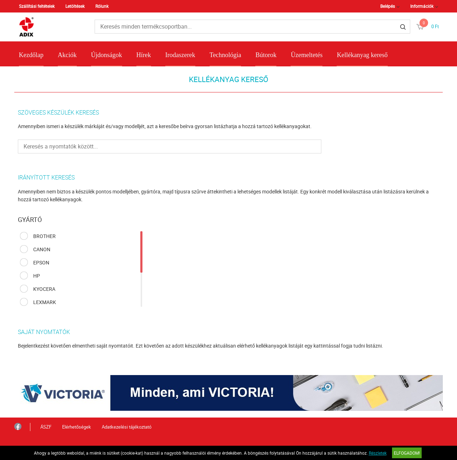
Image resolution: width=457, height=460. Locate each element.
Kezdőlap (31, 55)
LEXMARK (44, 302)
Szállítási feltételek (37, 6)
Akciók (67, 55)
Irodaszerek (180, 55)
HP (36, 275)
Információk (421, 6)
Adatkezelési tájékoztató (126, 427)
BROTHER (44, 236)
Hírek (143, 55)
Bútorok (265, 55)
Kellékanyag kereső (362, 55)
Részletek (378, 453)
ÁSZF (45, 427)
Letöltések (75, 6)
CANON (41, 249)
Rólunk (102, 6)
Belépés (387, 6)
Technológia (225, 55)
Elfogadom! (407, 453)
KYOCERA (44, 288)
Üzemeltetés (306, 55)
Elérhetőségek (76, 427)
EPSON (41, 262)
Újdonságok (106, 55)
